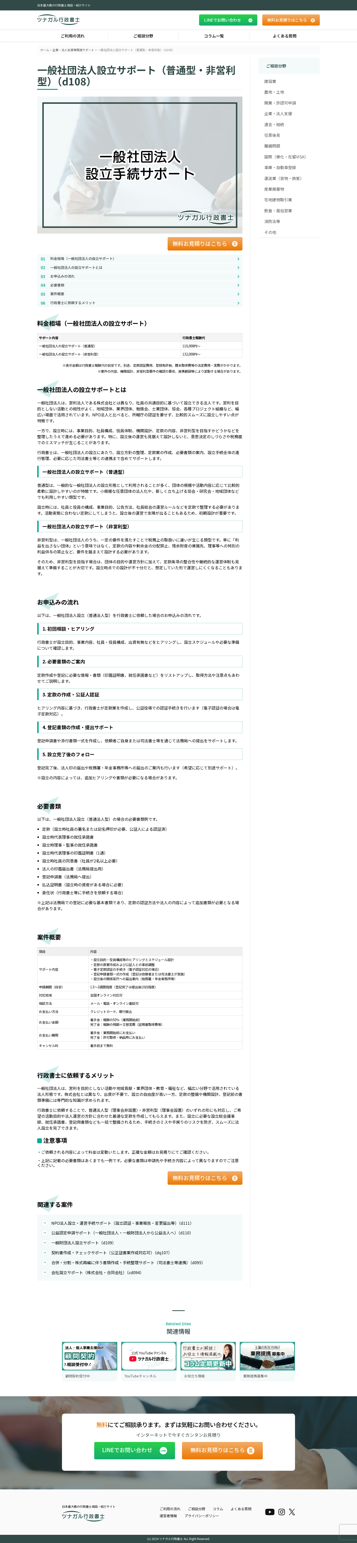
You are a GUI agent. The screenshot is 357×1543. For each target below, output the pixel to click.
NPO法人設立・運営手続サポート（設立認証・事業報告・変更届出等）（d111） (117, 1223)
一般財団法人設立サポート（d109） (78, 1243)
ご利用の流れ (73, 36)
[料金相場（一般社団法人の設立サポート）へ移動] (139, 258)
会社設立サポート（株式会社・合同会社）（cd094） (92, 1272)
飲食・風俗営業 (278, 211)
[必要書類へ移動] (139, 285)
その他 (270, 232)
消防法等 (272, 221)
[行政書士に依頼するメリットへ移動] (139, 303)
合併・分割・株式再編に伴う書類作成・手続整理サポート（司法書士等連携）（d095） (123, 1262)
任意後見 (272, 135)
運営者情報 (168, 1515)
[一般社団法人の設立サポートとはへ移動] (139, 267)
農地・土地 (274, 92)
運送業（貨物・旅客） (284, 178)
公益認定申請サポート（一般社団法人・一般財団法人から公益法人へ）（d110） (117, 1233)
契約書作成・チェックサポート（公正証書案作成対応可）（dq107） (106, 1253)
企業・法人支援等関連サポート (73, 50)
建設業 (270, 81)
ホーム (44, 50)
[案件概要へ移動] (139, 294)
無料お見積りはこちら (200, 243)
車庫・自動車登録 (280, 167)
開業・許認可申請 (280, 103)
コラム (218, 1508)
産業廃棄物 (274, 189)
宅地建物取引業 (278, 200)
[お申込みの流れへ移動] (139, 276)
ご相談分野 (143, 36)
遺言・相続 (274, 124)
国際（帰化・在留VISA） (286, 157)
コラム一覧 (214, 36)
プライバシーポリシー (201, 1515)
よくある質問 (285, 36)
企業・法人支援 (278, 113)
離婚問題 (272, 146)
